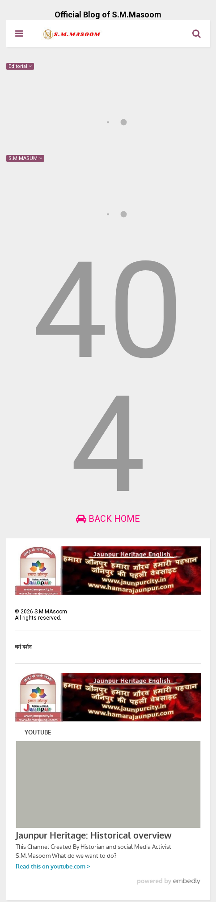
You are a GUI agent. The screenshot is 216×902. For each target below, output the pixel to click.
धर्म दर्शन (23, 647)
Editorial (20, 66)
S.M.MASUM (25, 158)
